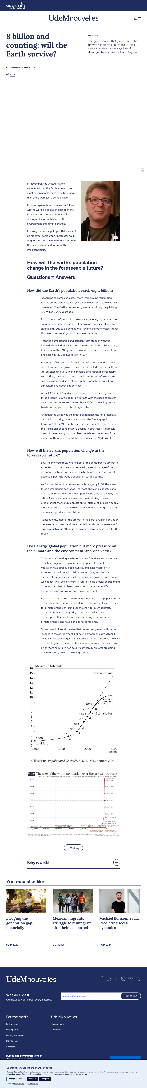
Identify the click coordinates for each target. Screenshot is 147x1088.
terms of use (33, 1084)
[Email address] (91, 997)
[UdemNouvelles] (73, 18)
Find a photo (12, 1031)
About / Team (57, 1025)
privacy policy (18, 1084)
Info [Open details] (142, 171)
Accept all (45, 1079)
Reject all (32, 1079)
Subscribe (131, 997)
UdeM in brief (12, 1042)
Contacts (10, 1048)
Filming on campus (15, 1036)
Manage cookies (16, 1079)
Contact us (56, 1031)
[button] (137, 18)
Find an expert (12, 1025)
